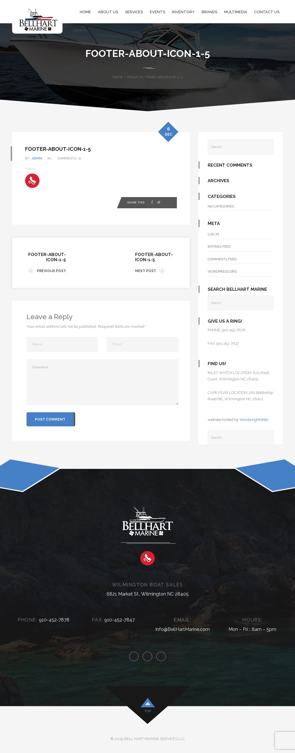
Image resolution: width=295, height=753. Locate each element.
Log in (213, 234)
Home (85, 12)
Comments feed (222, 259)
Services (134, 12)
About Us (108, 12)
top (148, 711)
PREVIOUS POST (47, 271)
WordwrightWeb (253, 419)
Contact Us (266, 12)
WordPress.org (222, 271)
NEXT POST (150, 271)
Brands (209, 12)
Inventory (183, 12)
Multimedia (235, 12)
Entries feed (219, 246)
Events (157, 12)
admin (38, 158)
